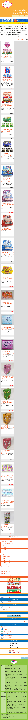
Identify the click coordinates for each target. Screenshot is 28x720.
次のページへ (17, 536)
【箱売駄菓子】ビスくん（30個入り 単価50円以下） (7, 106)
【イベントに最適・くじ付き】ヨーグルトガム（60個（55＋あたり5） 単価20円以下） (7, 502)
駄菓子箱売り (24, 23)
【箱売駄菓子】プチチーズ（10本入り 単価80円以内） (7, 402)
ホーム (19, 23)
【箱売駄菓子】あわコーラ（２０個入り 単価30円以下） (7, 229)
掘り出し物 (5, 573)
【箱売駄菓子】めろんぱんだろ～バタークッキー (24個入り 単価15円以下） (7, 131)
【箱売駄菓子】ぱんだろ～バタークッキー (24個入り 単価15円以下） (7, 155)
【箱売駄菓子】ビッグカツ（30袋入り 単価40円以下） (7, 303)
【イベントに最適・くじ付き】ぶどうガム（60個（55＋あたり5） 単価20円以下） (7, 477)
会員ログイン (6, 597)
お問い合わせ (6, 627)
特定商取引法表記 (7, 637)
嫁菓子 (4, 547)
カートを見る (6, 607)
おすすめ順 (16, 39)
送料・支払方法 (7, 631)
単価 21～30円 (6, 558)
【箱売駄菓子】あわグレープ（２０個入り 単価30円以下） (7, 204)
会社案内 (5, 633)
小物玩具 (4, 569)
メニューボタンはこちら (20, 15)
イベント (5, 549)
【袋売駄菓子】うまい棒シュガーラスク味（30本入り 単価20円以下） (8, 526)
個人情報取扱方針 (7, 635)
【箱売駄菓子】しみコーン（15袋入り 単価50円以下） (7, 279)
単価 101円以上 (6, 564)
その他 (4, 551)
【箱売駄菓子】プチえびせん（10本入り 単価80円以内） (7, 378)
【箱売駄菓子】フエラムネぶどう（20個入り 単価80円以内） (7, 56)
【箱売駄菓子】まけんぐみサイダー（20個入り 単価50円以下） (7, 328)
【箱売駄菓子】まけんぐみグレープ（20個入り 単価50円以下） (7, 353)
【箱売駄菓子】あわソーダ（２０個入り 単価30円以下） (7, 254)
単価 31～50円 (6, 560)
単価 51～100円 (6, 562)
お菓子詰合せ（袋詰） (7, 541)
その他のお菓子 (6, 567)
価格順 (21, 39)
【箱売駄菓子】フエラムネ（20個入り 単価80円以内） (7, 81)
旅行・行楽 (5, 545)
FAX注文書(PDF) (7, 629)
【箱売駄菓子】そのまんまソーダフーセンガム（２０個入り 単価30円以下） (7, 180)
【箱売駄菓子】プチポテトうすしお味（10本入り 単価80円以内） (7, 452)
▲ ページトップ (24, 657)
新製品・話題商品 (6, 571)
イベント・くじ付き (7, 575)
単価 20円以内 (6, 556)
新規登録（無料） (7, 601)
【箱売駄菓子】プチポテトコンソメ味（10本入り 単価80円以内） (7, 427)
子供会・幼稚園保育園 (8, 543)
